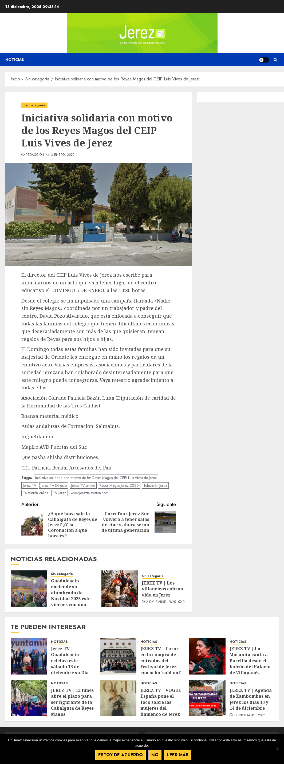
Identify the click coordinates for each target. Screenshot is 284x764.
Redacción (35, 155)
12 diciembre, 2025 (249, 715)
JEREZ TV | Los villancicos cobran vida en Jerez (162, 589)
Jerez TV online (83, 485)
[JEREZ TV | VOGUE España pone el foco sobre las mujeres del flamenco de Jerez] (118, 698)
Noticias (14, 59)
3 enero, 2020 (62, 155)
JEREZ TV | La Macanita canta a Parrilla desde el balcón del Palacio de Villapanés (250, 661)
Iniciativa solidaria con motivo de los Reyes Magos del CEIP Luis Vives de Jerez (96, 477)
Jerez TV (29, 485)
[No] (277, 748)
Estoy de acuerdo (120, 755)
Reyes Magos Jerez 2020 (119, 485)
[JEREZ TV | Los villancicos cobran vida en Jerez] (119, 588)
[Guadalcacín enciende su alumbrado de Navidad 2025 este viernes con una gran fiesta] (29, 588)
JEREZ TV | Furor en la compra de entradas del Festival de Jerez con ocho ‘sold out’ (160, 661)
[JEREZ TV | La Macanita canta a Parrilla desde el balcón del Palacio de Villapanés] (207, 656)
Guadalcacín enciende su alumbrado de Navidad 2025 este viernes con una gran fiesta (70, 596)
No (155, 755)
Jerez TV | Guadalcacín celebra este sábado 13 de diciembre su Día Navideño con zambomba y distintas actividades (70, 672)
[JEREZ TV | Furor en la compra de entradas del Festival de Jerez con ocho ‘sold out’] (118, 656)
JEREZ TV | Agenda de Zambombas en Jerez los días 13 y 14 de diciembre (251, 699)
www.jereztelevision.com (90, 493)
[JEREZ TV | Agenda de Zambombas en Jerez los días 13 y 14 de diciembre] (207, 698)
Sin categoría (34, 105)
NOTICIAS (59, 642)
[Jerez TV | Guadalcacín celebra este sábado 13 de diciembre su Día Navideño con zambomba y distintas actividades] (29, 656)
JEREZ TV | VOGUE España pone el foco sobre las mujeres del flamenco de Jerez (160, 702)
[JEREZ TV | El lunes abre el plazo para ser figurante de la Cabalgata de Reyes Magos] (29, 698)
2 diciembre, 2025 (161, 602)
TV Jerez (59, 493)
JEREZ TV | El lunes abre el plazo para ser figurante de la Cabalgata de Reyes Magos (72, 702)
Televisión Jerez (155, 485)
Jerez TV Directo (54, 485)
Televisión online (35, 493)
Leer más (177, 755)
